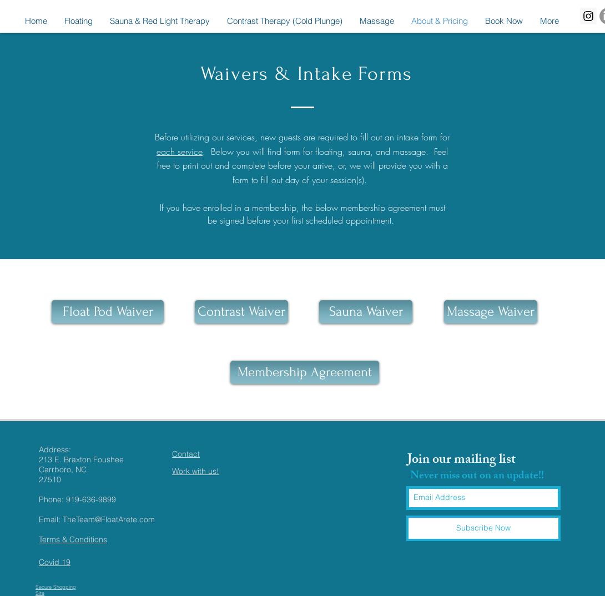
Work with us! (195, 471)
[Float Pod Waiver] (108, 312)
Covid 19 (54, 562)
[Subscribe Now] (483, 528)
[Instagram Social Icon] (588, 16)
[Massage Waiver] (490, 312)
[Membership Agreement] (304, 372)
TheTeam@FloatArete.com (109, 519)
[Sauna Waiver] (365, 312)
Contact (186, 454)
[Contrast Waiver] (241, 312)
